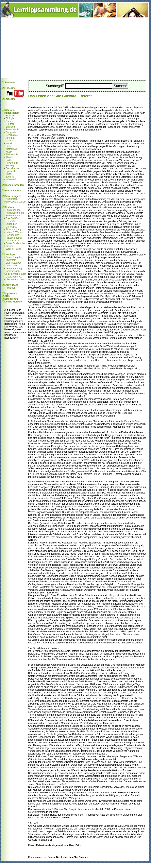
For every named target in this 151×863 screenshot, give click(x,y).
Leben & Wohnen (15, 232)
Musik (9, 151)
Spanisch (10, 171)
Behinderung (12, 235)
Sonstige (10, 165)
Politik (9, 160)
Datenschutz (11, 299)
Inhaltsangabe (13, 271)
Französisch (12, 129)
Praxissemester (14, 237)
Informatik (11, 137)
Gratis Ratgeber (14, 257)
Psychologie (12, 162)
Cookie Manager (13, 301)
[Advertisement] (75, 48)
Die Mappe (11, 226)
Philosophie (12, 154)
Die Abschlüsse (14, 240)
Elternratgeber (13, 262)
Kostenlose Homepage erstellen (14, 200)
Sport (8, 174)
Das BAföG (12, 218)
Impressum (10, 293)
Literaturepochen (15, 279)
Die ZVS (10, 221)
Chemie (10, 121)
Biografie (10, 115)
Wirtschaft (11, 179)
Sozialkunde (12, 168)
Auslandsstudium (15, 212)
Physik (9, 157)
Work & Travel (13, 249)
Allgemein (11, 260)
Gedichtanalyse (14, 276)
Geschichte (12, 135)
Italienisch (11, 140)
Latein (9, 146)
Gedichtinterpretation (15, 274)
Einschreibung (13, 229)
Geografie (11, 132)
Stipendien (11, 224)
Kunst (9, 143)
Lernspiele (11, 265)
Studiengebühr (13, 215)
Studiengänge (13, 210)
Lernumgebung (14, 268)
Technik (10, 176)
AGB (7, 296)
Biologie (10, 118)
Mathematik (12, 149)
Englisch (10, 126)
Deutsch (10, 124)
